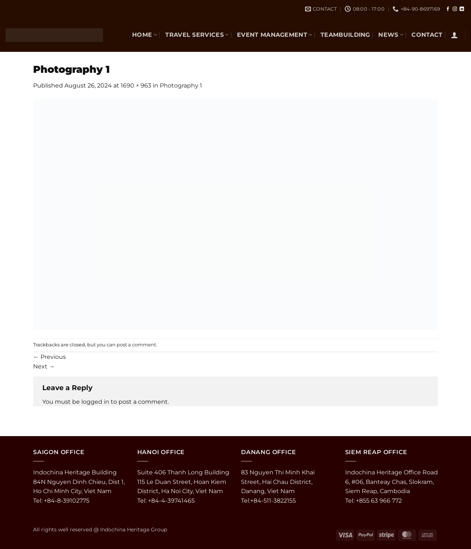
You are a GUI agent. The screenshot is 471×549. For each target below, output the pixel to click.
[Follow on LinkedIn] (462, 9)
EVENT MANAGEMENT (274, 34)
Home (144, 34)
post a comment (136, 344)
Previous (49, 356)
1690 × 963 (136, 85)
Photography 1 (181, 85)
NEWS (390, 34)
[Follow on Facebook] (448, 9)
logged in (95, 401)
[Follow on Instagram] (455, 9)
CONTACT (426, 34)
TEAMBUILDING (345, 34)
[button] (454, 35)
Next (44, 366)
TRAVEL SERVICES (197, 34)
